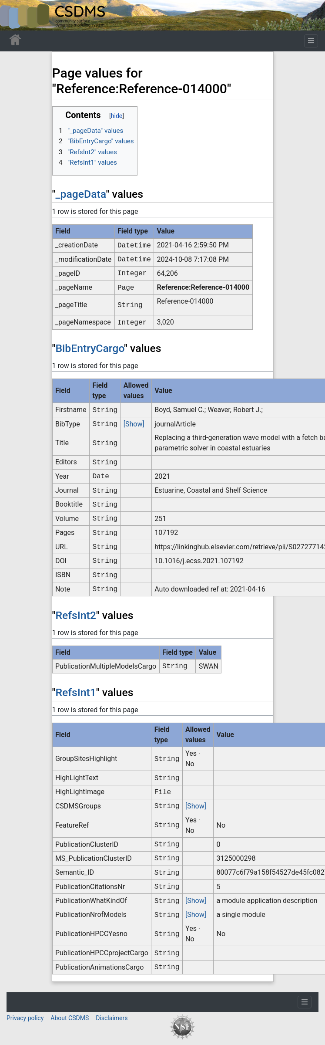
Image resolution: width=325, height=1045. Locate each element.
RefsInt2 (75, 615)
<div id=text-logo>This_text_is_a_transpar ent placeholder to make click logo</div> (14, 15)
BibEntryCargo (89, 348)
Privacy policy (25, 1018)
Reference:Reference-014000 (203, 287)
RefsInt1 (75, 692)
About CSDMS (69, 1018)
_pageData (80, 194)
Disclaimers (111, 1018)
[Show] (134, 424)
